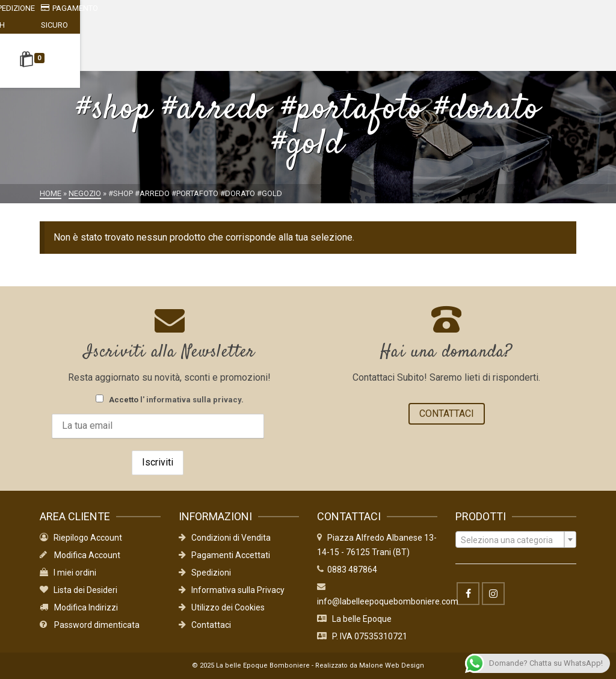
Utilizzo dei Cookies (222, 607)
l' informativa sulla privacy (190, 399)
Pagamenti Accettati (224, 555)
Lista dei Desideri (78, 590)
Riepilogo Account (81, 537)
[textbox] (515, 540)
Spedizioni (205, 572)
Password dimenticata (90, 625)
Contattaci (205, 625)
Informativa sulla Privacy (232, 590)
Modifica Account (80, 555)
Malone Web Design (391, 665)
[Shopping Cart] (60, 44)
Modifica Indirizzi (79, 607)
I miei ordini (68, 572)
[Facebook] (468, 593)
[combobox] (515, 539)
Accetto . (170, 399)
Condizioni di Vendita (225, 537)
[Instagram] (493, 593)
